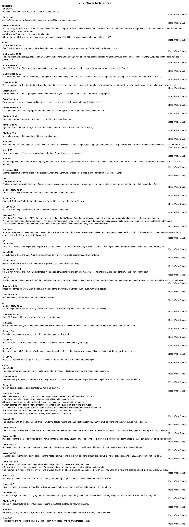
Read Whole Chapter (177, 14)
